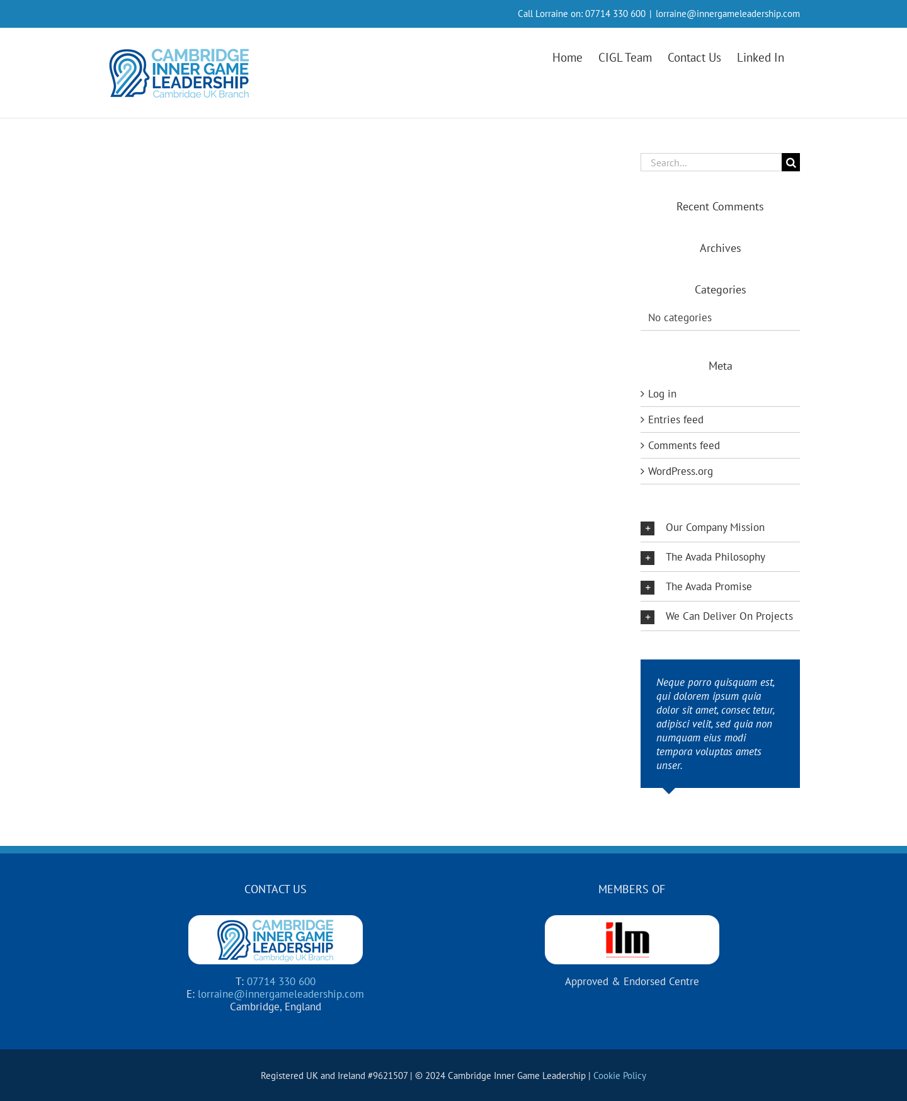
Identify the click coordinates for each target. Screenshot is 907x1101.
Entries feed (676, 419)
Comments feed (684, 445)
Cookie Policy (619, 1075)
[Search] (791, 162)
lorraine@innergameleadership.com (728, 14)
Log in (662, 394)
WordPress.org (680, 471)
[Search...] (711, 162)
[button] (720, 527)
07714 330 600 (615, 14)
